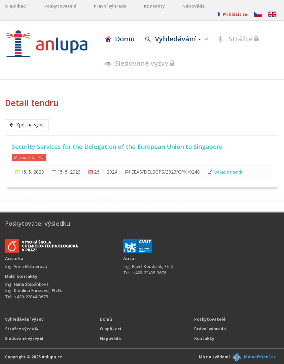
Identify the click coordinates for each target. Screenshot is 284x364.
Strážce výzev (21, 329)
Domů (120, 38)
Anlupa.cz (52, 357)
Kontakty (154, 6)
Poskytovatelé (60, 6)
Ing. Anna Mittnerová (26, 266)
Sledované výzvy (139, 63)
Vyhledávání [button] (173, 38)
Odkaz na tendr (228, 172)
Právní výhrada (110, 6)
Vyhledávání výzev (24, 319)
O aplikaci (16, 6)
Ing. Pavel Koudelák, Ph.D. (149, 266)
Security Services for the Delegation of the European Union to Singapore (117, 146)
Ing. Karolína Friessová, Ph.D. (33, 290)
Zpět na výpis (27, 124)
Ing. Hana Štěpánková (27, 284)
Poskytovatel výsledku (37, 223)
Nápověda (193, 6)
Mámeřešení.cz (260, 357)
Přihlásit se (232, 14)
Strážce (238, 38)
